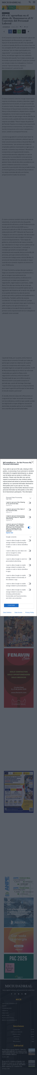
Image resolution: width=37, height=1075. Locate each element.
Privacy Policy (29, 612)
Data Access (18, 612)
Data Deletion (7, 612)
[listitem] (18, 498)
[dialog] (18, 537)
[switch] (29, 503)
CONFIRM (11, 605)
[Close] (33, 463)
